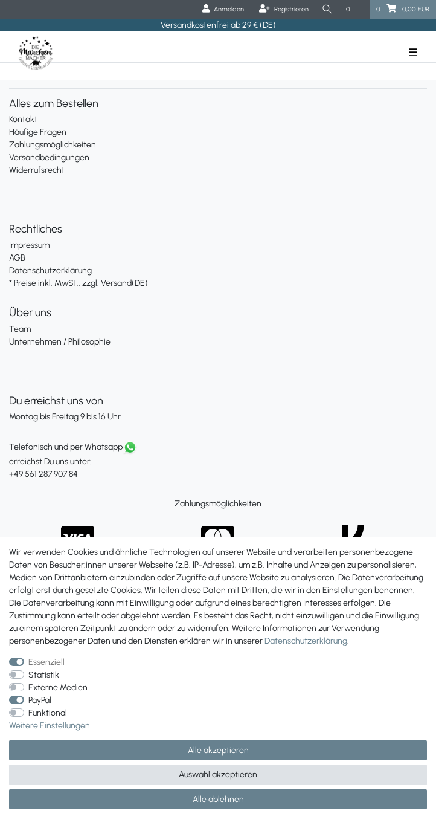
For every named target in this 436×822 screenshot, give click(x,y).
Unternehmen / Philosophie (60, 342)
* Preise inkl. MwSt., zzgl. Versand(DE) (78, 283)
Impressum (29, 245)
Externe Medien (58, 687)
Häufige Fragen (37, 132)
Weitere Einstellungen (49, 725)
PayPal (39, 700)
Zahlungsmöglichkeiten (52, 145)
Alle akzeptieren (218, 750)
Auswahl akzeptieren (218, 774)
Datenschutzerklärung (50, 270)
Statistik (43, 675)
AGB (17, 258)
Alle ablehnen (218, 799)
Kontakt (23, 119)
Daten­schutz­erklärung (305, 641)
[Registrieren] (283, 9)
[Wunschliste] (354, 9)
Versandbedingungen (49, 157)
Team (20, 329)
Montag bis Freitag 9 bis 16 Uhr (65, 417)
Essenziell (46, 662)
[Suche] (327, 9)
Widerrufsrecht (37, 170)
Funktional (47, 713)
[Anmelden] (223, 9)
